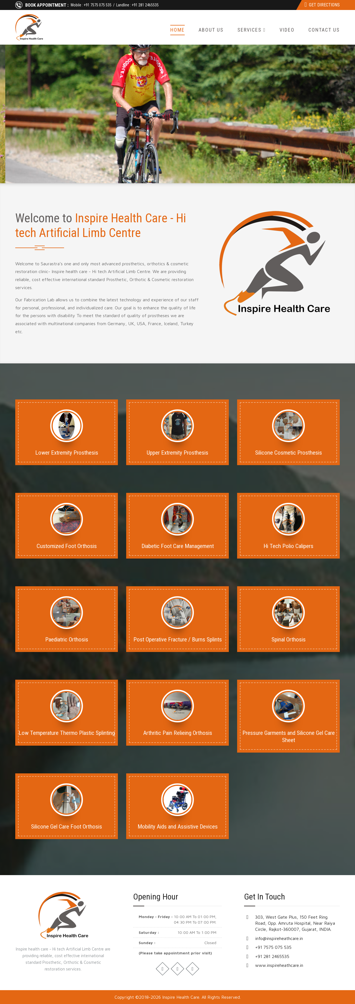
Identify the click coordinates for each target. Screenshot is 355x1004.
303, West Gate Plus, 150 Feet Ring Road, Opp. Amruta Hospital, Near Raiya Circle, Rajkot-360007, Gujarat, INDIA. (295, 923)
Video (287, 30)
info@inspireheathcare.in (279, 938)
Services (251, 30)
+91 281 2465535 (145, 5)
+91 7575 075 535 (97, 5)
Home (177, 30)
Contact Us (324, 30)
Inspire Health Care (180, 997)
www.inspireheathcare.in (279, 965)
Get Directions (322, 4)
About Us (211, 30)
